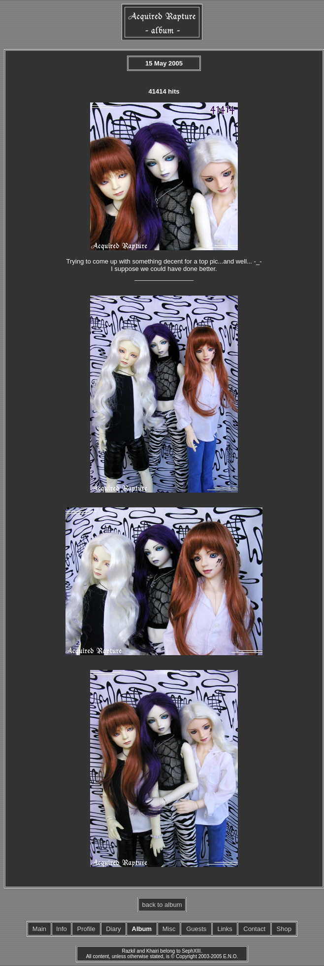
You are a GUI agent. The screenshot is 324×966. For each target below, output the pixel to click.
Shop (284, 929)
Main (39, 929)
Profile (86, 929)
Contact (254, 929)
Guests (196, 929)
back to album (162, 904)
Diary (113, 929)
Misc (169, 929)
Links (224, 929)
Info (61, 929)
